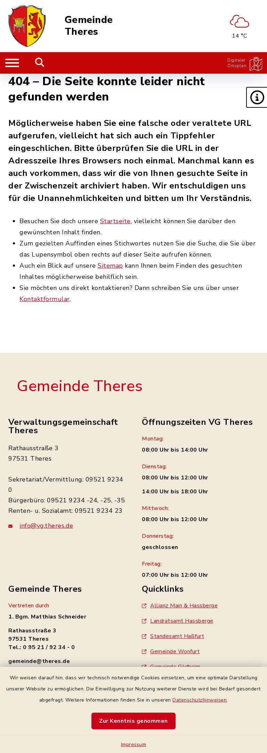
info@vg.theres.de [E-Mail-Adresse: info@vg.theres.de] (46, 525)
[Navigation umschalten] (12, 63)
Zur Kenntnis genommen (133, 721)
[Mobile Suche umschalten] (40, 63)
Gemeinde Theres (89, 26)
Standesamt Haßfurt (173, 636)
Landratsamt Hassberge (177, 621)
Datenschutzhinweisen (199, 700)
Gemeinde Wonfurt (171, 651)
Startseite (115, 221)
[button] (256, 97)
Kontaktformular (44, 299)
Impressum (133, 744)
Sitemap (110, 265)
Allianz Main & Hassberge (180, 605)
